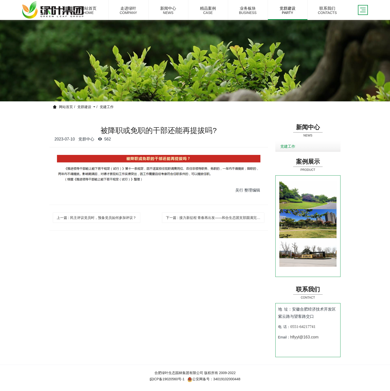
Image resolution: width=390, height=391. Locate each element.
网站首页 (66, 107)
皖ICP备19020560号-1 (167, 379)
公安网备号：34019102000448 (213, 379)
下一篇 (215, 218)
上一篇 (96, 218)
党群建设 (84, 107)
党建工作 (107, 107)
